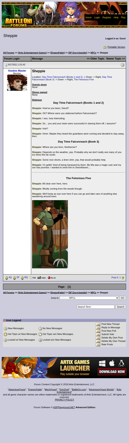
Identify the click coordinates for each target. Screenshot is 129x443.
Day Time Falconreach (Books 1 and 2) (62, 77)
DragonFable (35, 389)
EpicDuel (64, 389)
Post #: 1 (116, 277)
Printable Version (114, 47)
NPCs (93, 53)
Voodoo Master (17, 70)
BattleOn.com (79, 389)
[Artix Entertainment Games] (32, 53)
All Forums (8, 53)
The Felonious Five (84, 79)
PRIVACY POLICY (64, 399)
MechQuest (51, 389)
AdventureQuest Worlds (101, 389)
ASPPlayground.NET (64, 407)
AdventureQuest (16, 389)
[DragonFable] (57, 53)
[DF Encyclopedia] (77, 53)
